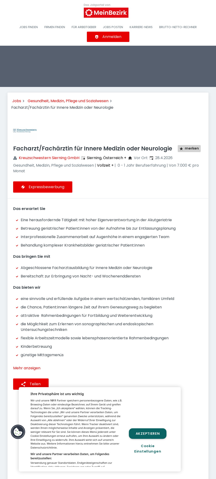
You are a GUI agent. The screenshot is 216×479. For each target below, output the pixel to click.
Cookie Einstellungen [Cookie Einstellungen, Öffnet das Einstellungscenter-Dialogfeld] (147, 449)
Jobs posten (113, 27)
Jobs (16, 101)
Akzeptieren (148, 433)
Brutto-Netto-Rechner (178, 27)
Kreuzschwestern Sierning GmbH (49, 158)
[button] (18, 431)
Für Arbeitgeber (84, 27)
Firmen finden (54, 27)
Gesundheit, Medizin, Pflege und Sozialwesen (68, 101)
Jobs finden (28, 27)
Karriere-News (141, 27)
